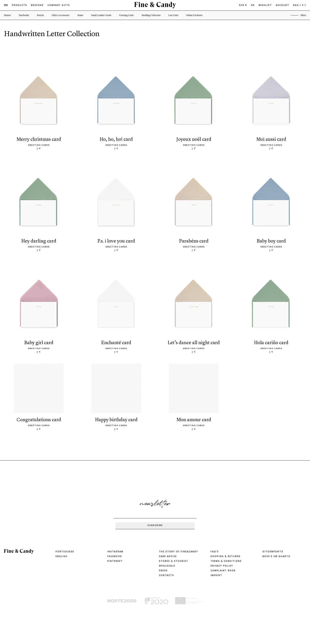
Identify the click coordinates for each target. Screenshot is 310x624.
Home (80, 15)
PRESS (163, 571)
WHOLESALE (167, 566)
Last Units (173, 15)
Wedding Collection (151, 15)
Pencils (40, 15)
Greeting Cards (126, 15)
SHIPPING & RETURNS (226, 556)
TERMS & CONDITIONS (226, 561)
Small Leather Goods (101, 15)
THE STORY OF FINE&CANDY (178, 552)
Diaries (7, 15)
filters (303, 15)
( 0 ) (303, 5)
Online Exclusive (194, 15)
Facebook (114, 556)
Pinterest (115, 561)
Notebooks (24, 15)
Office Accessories (60, 15)
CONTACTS (166, 575)
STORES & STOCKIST (173, 561)
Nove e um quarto (276, 556)
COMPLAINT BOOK (223, 571)
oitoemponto (273, 552)
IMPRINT (216, 575)
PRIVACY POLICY (222, 566)
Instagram (115, 552)
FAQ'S (215, 552)
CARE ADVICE (168, 556)
